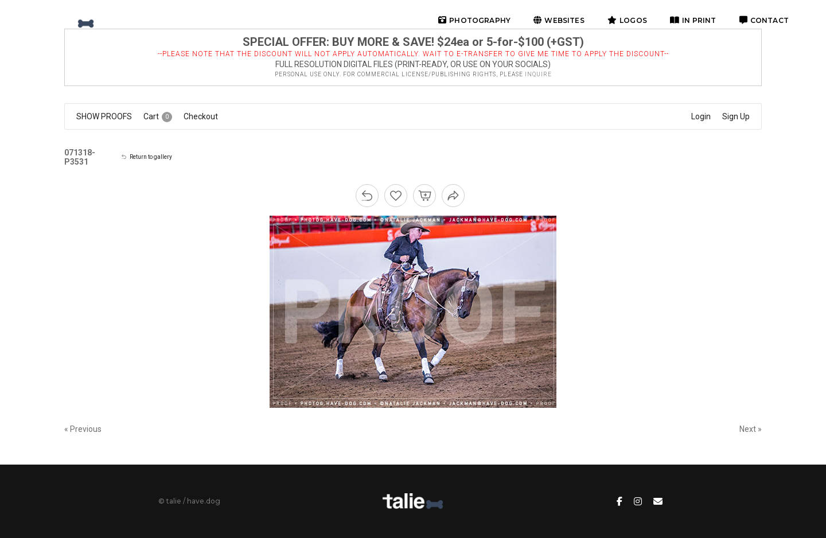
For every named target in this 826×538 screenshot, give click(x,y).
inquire (538, 74)
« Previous (83, 429)
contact (764, 20)
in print (693, 20)
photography (474, 20)
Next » (750, 429)
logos (627, 20)
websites (559, 20)
